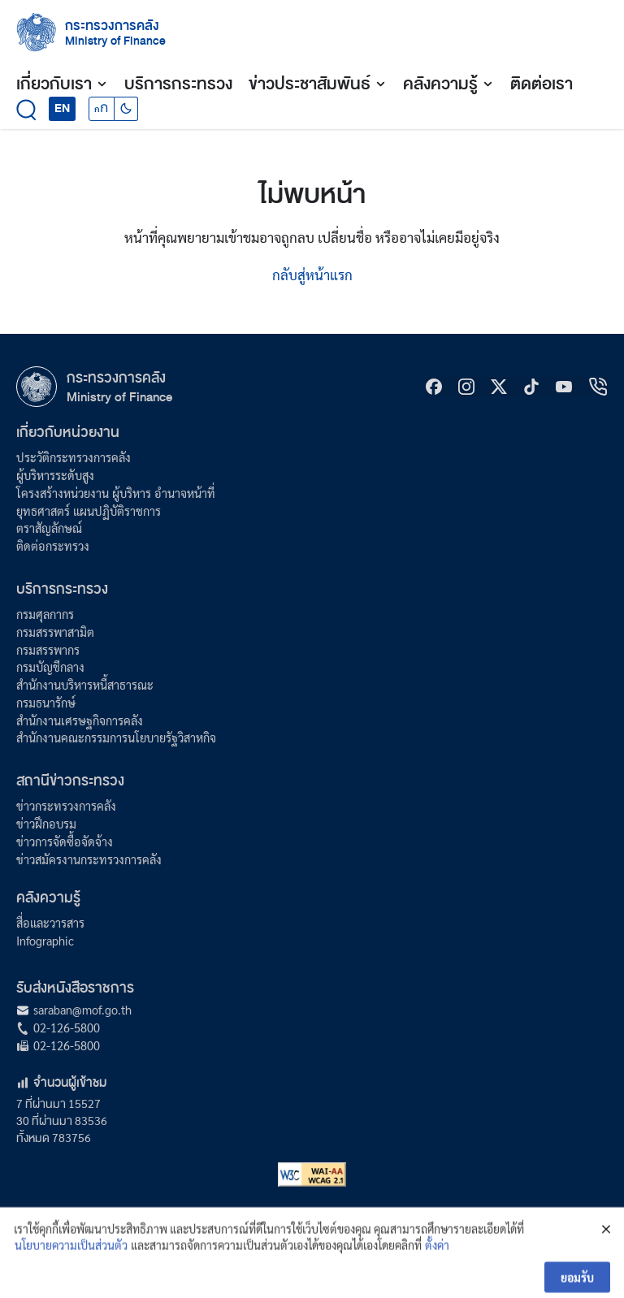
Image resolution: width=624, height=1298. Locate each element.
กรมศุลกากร (45, 614)
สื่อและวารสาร (50, 922)
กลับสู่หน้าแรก (312, 274)
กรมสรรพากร (48, 650)
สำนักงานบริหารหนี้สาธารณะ (85, 684)
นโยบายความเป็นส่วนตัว (71, 1259)
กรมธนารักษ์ (46, 702)
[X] (499, 387)
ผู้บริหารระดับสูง (55, 475)
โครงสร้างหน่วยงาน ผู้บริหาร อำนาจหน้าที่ (115, 493)
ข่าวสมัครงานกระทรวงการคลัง (89, 859)
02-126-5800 (66, 1027)
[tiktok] (531, 387)
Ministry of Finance (119, 397)
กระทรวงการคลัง (112, 26)
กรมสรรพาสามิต (55, 632)
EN (62, 108)
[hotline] (598, 386)
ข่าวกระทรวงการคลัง (66, 805)
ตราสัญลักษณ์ (49, 528)
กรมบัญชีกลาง (50, 667)
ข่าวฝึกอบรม (46, 823)
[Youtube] (564, 387)
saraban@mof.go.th (82, 1009)
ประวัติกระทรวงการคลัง (73, 457)
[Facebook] (434, 387)
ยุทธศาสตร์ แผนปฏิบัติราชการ (88, 511)
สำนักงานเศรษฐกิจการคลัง (79, 720)
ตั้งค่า (437, 1259)
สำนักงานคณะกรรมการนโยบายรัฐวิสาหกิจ (116, 737)
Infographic (45, 940)
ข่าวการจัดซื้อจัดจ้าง (64, 841)
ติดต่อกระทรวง (52, 546)
